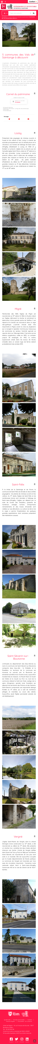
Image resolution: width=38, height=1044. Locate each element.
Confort (33, 1)
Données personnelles (19, 1019)
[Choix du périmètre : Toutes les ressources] (5, 13)
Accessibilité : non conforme (25, 1021)
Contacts (29, 1019)
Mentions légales (10, 1021)
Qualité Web (7, 1019)
